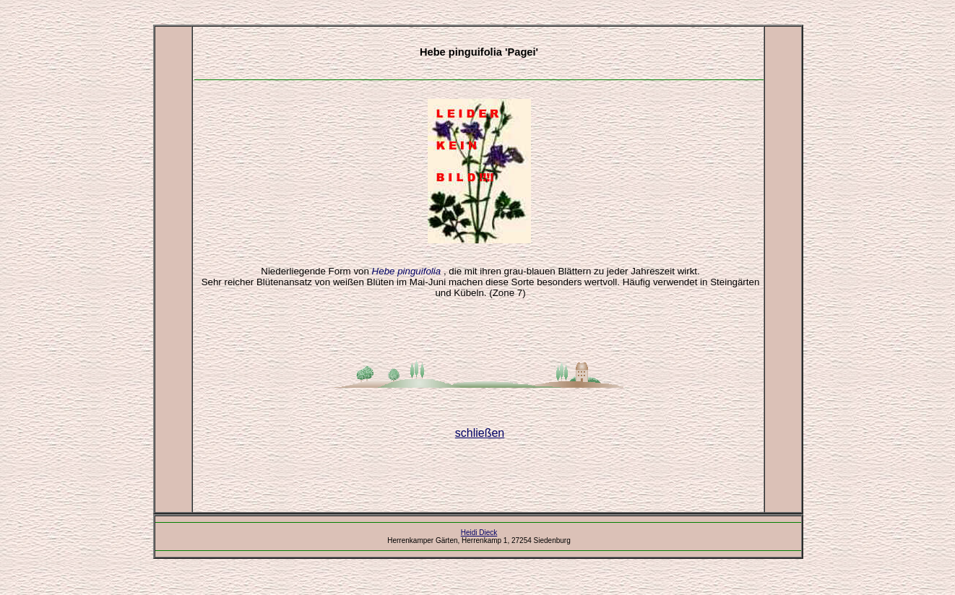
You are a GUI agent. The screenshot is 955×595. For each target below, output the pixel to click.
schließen (479, 433)
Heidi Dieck (479, 533)
